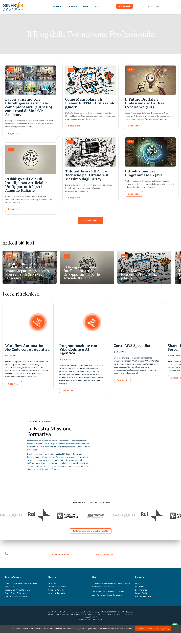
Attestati (52, 590)
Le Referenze (141, 597)
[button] (161, 251)
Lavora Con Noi (141, 600)
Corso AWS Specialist (132, 352)
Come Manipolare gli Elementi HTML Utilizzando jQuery (90, 110)
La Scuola (139, 590)
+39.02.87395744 (60, 561)
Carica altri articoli (90, 227)
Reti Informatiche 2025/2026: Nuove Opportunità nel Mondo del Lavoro (108, 600)
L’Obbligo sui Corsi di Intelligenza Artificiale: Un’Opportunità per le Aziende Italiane (26, 192)
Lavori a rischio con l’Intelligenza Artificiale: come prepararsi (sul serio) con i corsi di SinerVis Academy (28, 114)
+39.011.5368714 (105, 561)
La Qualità (139, 593)
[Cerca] (175, 6)
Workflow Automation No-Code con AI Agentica (27, 354)
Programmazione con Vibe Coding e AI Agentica (78, 356)
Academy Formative (57, 600)
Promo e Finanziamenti (58, 593)
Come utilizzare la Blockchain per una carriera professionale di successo (111, 592)
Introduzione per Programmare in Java (143, 180)
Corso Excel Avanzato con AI (17, 597)
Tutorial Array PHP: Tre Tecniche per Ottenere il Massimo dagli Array (86, 182)
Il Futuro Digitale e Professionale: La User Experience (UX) (144, 110)
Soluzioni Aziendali (56, 597)
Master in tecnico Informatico (17, 603)
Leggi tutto (14, 140)
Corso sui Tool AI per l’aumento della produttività (21, 592)
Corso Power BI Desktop (16, 600)
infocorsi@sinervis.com (16, 556)
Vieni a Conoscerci (143, 603)
